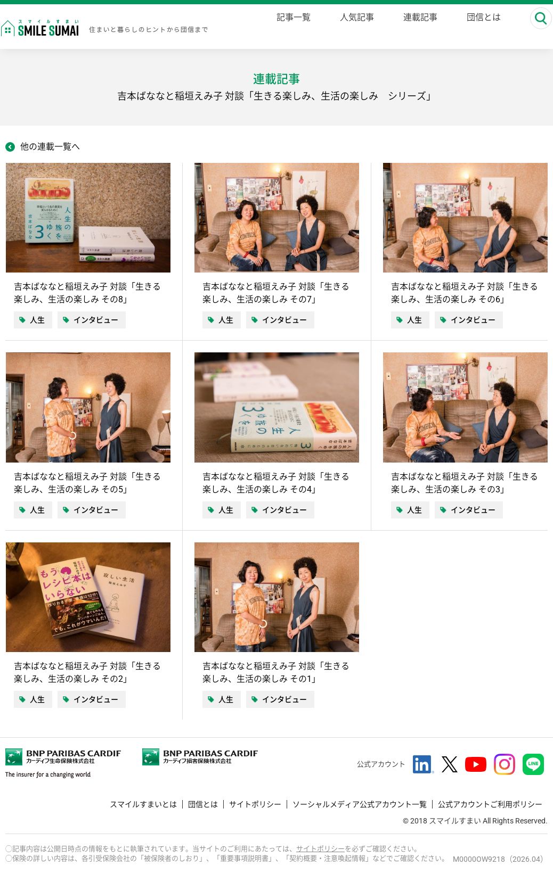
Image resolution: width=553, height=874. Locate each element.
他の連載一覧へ (50, 147)
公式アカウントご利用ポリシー (490, 804)
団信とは (203, 804)
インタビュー (96, 320)
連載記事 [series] (416, 27)
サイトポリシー (255, 804)
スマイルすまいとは (143, 804)
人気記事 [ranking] (353, 27)
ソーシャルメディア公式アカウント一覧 (359, 804)
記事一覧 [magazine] (289, 27)
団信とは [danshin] (479, 27)
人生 (37, 320)
